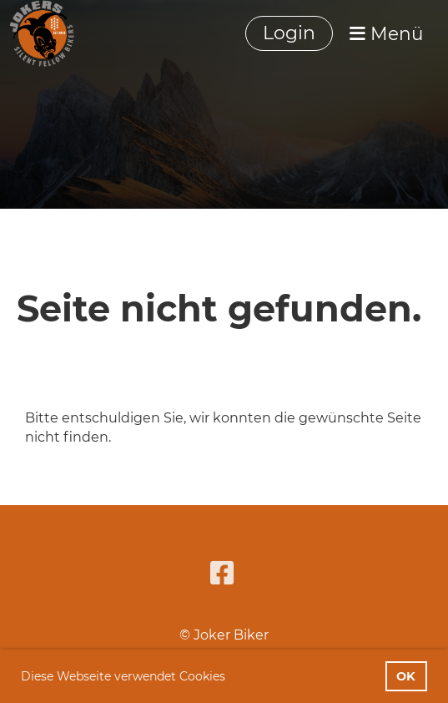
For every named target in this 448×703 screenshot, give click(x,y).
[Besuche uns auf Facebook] (222, 573)
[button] (231, 677)
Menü (386, 33)
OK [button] (405, 676)
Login (289, 33)
